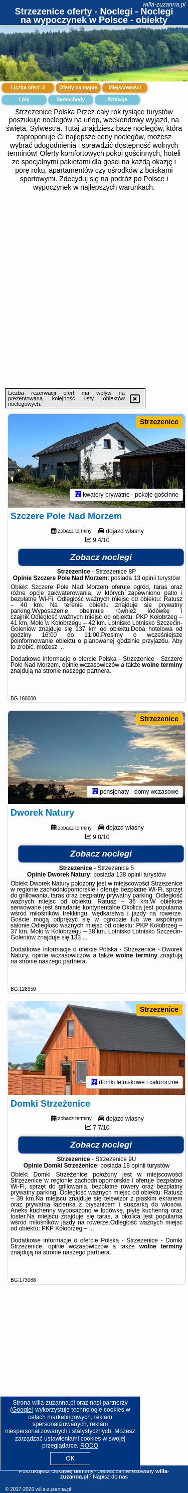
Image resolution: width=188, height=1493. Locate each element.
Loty (24, 99)
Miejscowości (125, 87)
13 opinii (145, 578)
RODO (89, 1445)
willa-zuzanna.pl (164, 4)
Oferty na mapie (78, 87)
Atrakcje (117, 99)
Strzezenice (159, 422)
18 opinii (134, 1165)
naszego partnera (86, 670)
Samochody (71, 99)
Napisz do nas (110, 1477)
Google (22, 1409)
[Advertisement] (94, 289)
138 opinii (129, 874)
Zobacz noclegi (101, 557)
